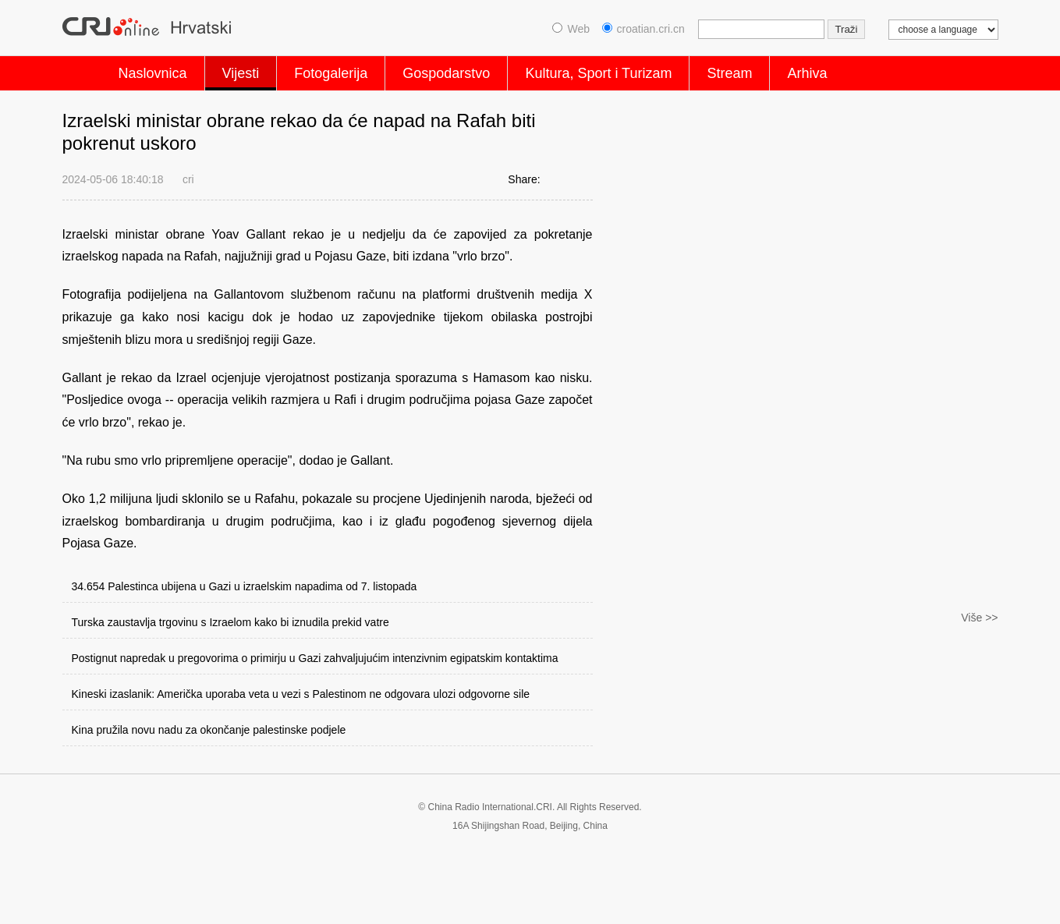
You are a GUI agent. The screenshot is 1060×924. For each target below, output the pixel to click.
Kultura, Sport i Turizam (598, 73)
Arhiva (807, 73)
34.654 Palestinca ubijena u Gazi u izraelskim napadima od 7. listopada (244, 586)
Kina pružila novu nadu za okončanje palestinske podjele (209, 730)
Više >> (979, 786)
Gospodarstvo (446, 73)
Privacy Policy (179, 899)
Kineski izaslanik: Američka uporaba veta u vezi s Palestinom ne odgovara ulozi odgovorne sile (301, 694)
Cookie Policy (93, 899)
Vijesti (241, 73)
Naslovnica (153, 73)
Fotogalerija (330, 73)
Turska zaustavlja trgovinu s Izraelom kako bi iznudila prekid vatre (230, 622)
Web (571, 29)
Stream (729, 73)
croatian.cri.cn (643, 29)
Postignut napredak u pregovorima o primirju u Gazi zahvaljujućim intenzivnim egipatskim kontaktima (315, 658)
